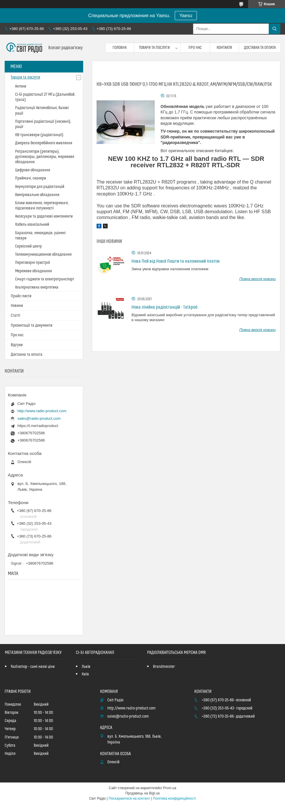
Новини (17, 305)
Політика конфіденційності (174, 798)
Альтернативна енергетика (36, 287)
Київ (85, 674)
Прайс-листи (21, 296)
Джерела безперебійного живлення (43, 143)
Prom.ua (169, 788)
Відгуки (17, 345)
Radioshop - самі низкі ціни (33, 666)
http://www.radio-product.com (41, 411)
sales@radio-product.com (38, 418)
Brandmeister (164, 666)
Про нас (195, 47)
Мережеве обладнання (33, 271)
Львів (86, 666)
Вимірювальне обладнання (37, 195)
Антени (20, 86)
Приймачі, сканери (30, 178)
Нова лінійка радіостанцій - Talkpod (164, 307)
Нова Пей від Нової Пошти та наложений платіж (175, 261)
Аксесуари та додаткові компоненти (44, 216)
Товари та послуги (154, 47)
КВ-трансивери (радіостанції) (39, 135)
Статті (15, 315)
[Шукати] (274, 29)
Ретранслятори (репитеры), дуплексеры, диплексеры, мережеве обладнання (44, 156)
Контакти (224, 47)
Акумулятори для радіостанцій (39, 186)
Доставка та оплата (260, 47)
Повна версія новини (257, 279)
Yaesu (185, 15)
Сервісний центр (28, 246)
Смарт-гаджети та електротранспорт (44, 279)
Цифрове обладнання (32, 170)
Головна (120, 47)
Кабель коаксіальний (32, 224)
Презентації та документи (31, 325)
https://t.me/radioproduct (37, 426)
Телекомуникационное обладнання (43, 254)
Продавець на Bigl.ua (142, 793)
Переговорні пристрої (32, 262)
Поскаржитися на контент (129, 798)
